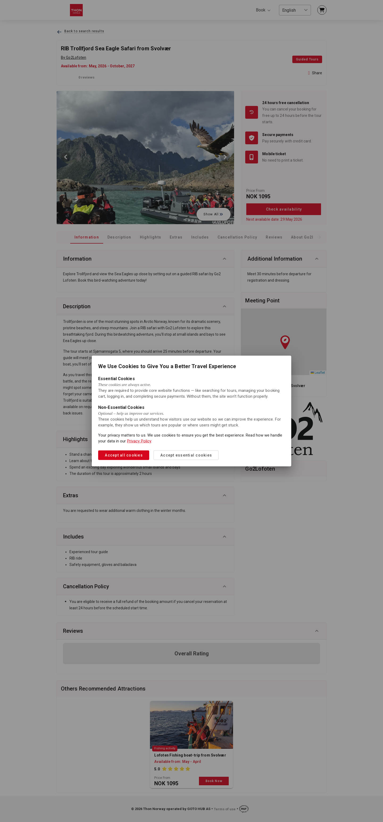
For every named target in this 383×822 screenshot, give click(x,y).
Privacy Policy (139, 441)
